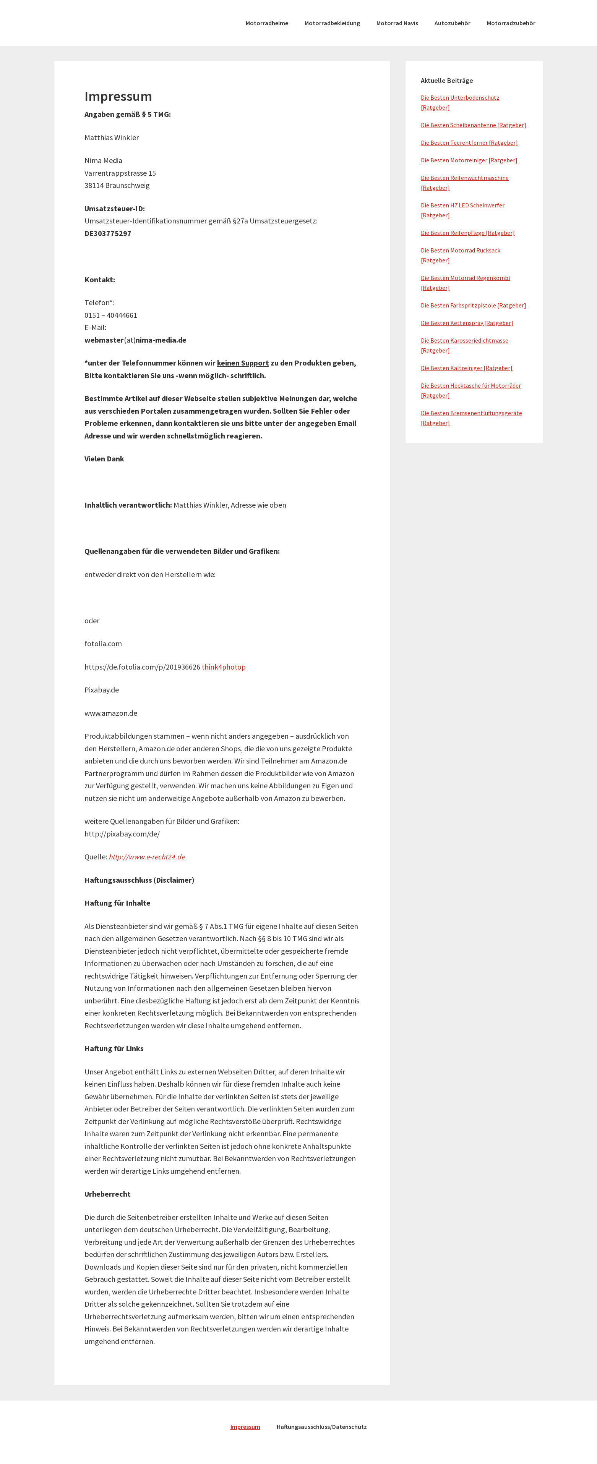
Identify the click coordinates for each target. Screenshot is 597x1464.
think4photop (224, 666)
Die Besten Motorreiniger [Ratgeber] (469, 160)
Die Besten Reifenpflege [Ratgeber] (468, 232)
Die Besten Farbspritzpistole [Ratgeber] (473, 305)
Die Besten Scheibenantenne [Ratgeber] (473, 125)
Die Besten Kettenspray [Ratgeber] (467, 323)
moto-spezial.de (111, 23)
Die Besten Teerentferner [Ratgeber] (469, 142)
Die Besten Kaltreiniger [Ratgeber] (467, 368)
